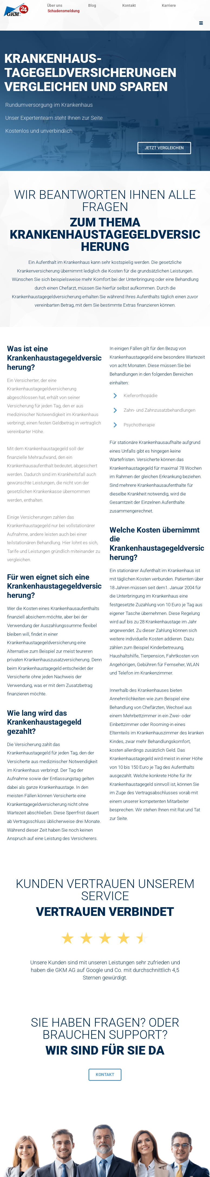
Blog (94, 5)
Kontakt (131, 5)
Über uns (55, 5)
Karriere (172, 5)
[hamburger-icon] (201, 23)
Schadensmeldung (64, 11)
